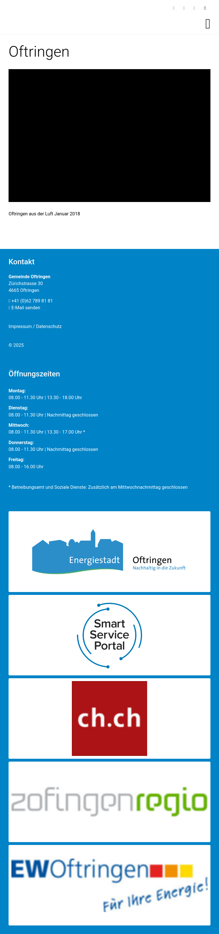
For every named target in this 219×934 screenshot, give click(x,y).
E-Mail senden (24, 307)
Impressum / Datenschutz (35, 326)
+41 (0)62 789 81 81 (31, 301)
